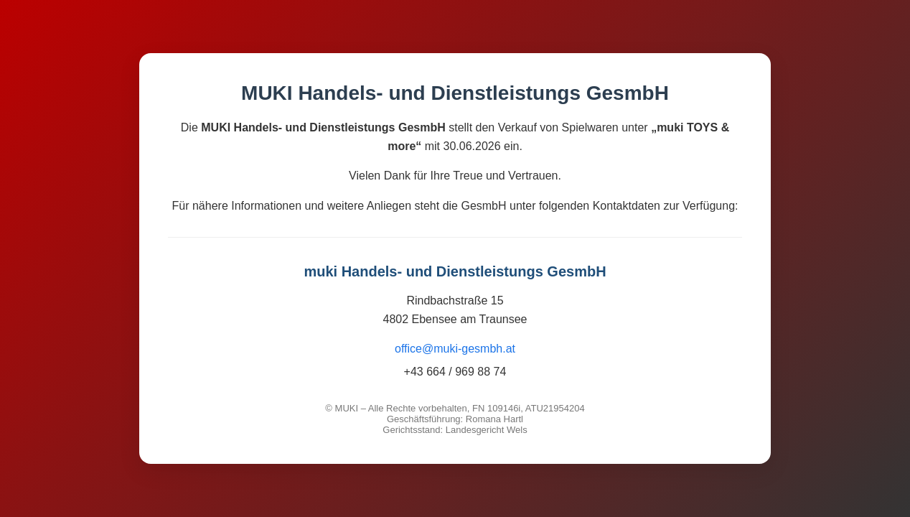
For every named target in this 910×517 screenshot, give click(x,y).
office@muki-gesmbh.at (455, 349)
